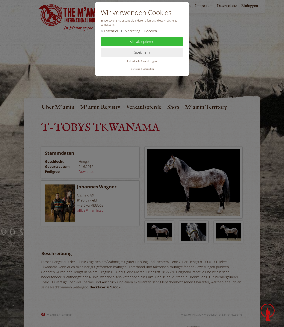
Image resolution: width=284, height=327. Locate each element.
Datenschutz (148, 68)
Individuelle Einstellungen (142, 61)
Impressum (135, 68)
